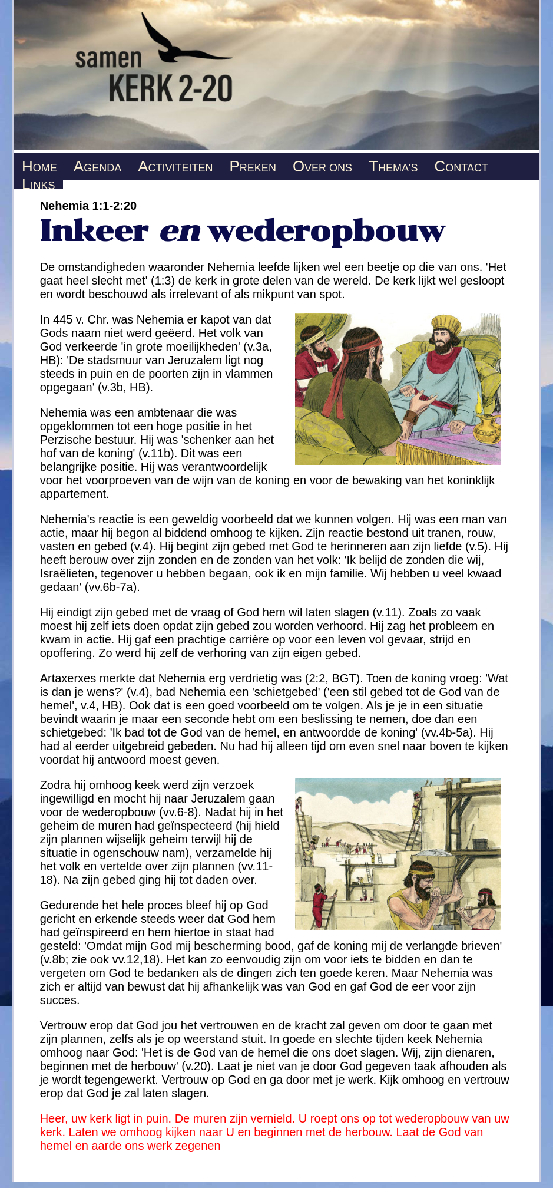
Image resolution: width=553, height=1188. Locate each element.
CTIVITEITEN (175, 164)
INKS (38, 182)
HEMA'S (393, 164)
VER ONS (322, 164)
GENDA (97, 164)
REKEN (253, 164)
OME (39, 164)
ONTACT (461, 164)
